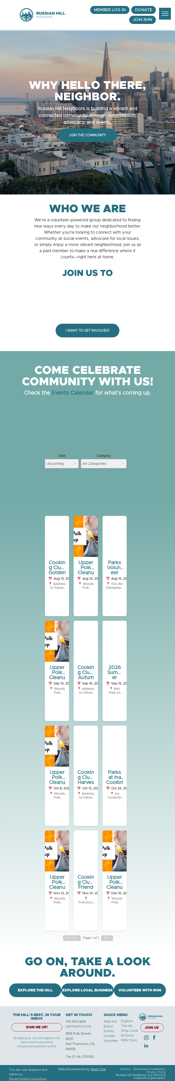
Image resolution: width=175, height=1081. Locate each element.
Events (109, 1031)
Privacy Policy (156, 1072)
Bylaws (126, 1069)
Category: (103, 456)
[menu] (165, 14)
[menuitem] (109, 10)
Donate (109, 1036)
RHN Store (129, 1040)
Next (107, 938)
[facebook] (154, 1038)
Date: (62, 456)
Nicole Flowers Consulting (27, 1078)
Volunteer (111, 1040)
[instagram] (146, 1038)
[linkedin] (146, 1046)
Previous (71, 938)
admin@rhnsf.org (78, 1026)
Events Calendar (73, 393)
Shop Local (129, 1030)
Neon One (98, 1069)
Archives (127, 1035)
